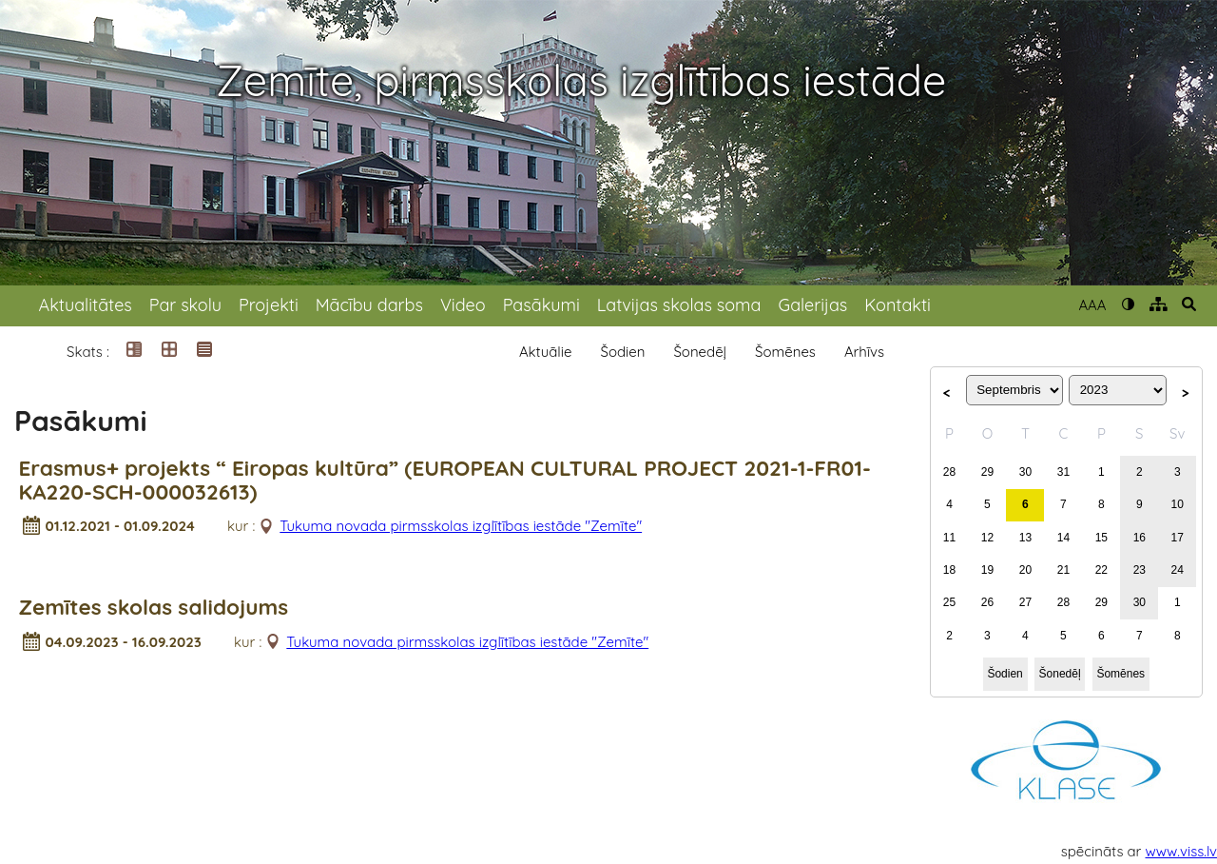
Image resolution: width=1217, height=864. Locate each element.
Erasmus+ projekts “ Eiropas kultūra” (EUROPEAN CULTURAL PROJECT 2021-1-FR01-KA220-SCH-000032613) (445, 480)
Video (463, 305)
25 (949, 602)
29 (987, 472)
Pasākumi (541, 305)
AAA (1092, 305)
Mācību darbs (369, 305)
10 (1177, 504)
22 (1101, 570)
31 (1063, 472)
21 (1063, 570)
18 (949, 570)
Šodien (622, 352)
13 (1025, 537)
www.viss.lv (1182, 851)
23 (1139, 570)
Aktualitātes (85, 305)
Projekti (269, 305)
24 (1177, 570)
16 (1139, 537)
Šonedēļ (699, 352)
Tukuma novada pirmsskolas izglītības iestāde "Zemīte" (461, 526)
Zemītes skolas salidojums (154, 607)
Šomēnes (785, 352)
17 (1177, 537)
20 (1025, 570)
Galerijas (812, 305)
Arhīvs (864, 352)
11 (949, 537)
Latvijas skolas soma (679, 305)
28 (949, 472)
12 (987, 537)
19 (987, 570)
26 (987, 602)
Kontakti (897, 305)
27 (1025, 602)
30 (1025, 472)
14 (1063, 537)
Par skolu (185, 305)
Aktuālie (545, 352)
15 (1101, 537)
